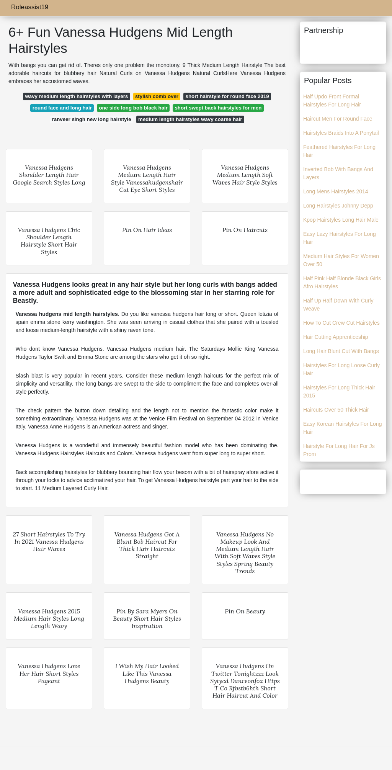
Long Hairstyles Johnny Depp (338, 206)
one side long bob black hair (133, 108)
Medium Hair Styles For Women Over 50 (341, 260)
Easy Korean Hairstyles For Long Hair (342, 428)
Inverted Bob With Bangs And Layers (338, 173)
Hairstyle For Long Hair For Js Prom (339, 450)
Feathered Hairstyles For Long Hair (339, 151)
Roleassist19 (29, 7)
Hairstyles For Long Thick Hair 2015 (339, 391)
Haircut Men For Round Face (337, 119)
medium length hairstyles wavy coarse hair (190, 119)
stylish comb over (156, 96)
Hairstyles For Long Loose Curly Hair (341, 369)
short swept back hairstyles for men (218, 108)
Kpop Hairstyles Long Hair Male (341, 220)
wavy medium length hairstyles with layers (76, 96)
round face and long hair (62, 108)
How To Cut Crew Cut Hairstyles (341, 323)
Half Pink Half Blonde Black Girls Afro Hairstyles (342, 282)
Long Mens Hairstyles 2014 (335, 191)
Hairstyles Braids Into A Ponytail (341, 133)
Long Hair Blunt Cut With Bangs (341, 351)
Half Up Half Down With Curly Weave (338, 305)
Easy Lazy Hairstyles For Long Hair (339, 238)
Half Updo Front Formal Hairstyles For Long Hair (332, 100)
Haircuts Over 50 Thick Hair (336, 410)
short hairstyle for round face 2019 (227, 96)
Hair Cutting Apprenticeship (335, 337)
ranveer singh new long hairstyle (91, 119)
